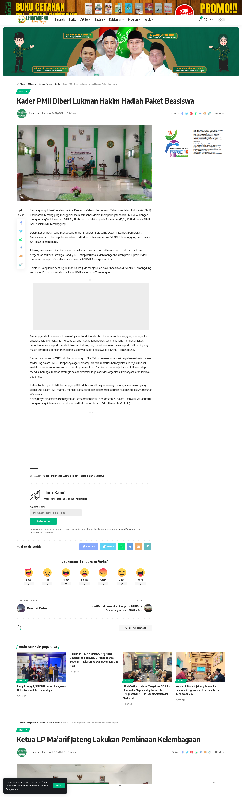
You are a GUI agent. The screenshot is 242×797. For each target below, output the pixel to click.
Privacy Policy (124, 543)
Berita (23, 105)
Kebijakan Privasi (27, 785)
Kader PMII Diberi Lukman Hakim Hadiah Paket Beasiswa (73, 490)
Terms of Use (68, 543)
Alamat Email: (56, 524)
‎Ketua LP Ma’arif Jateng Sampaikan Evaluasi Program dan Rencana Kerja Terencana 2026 (197, 704)
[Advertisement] (91, 320)
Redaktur (34, 127)
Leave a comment (135, 642)
